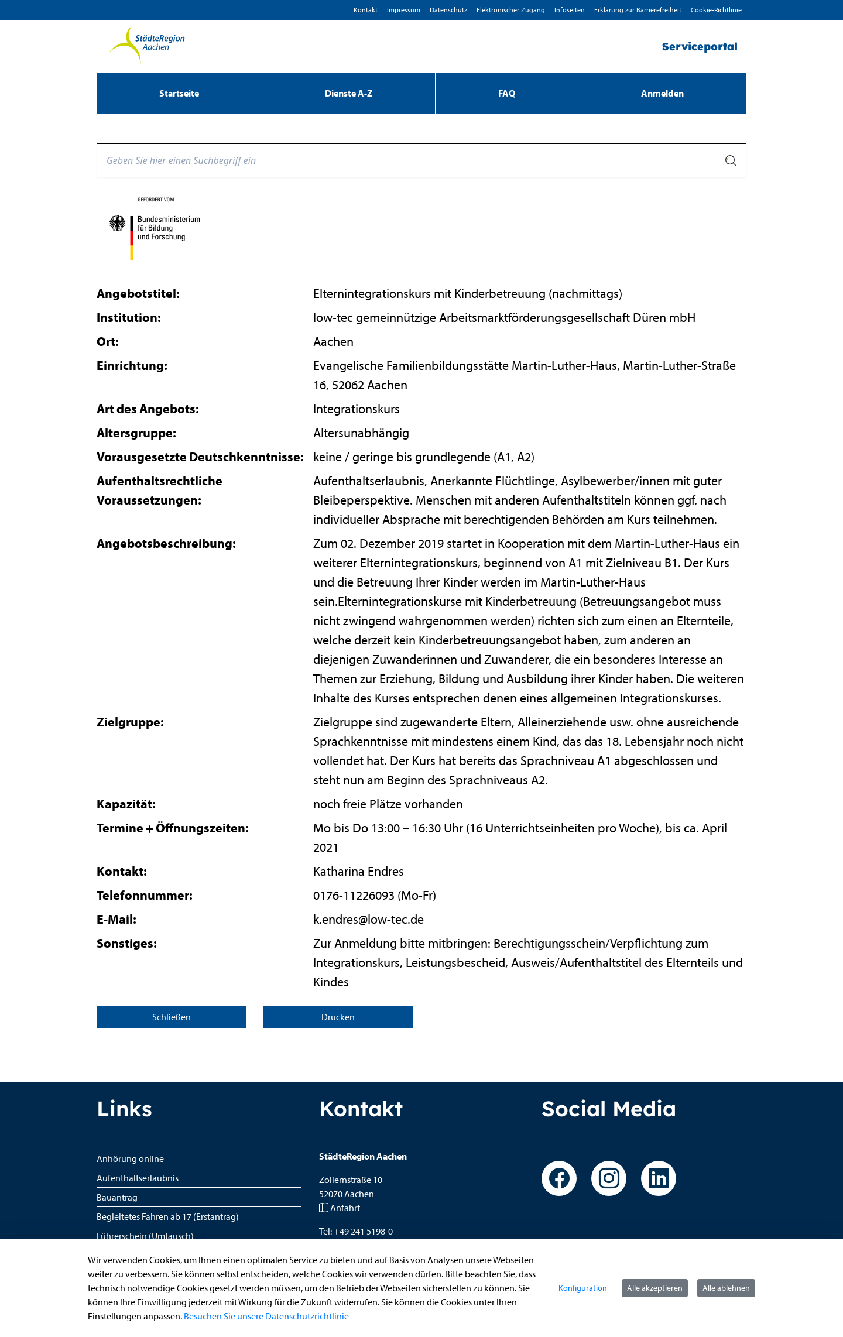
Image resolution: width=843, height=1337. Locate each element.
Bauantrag (117, 1197)
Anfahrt (345, 1207)
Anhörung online (130, 1158)
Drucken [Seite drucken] (338, 1017)
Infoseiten (569, 9)
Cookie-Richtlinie (716, 9)
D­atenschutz (448, 9)
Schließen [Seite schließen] (171, 1017)
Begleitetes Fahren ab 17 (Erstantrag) (168, 1216)
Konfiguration (582, 1288)
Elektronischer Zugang (511, 9)
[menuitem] (179, 93)
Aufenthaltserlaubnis (138, 1178)
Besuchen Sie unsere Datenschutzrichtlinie (266, 1316)
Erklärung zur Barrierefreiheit (637, 9)
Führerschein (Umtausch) (145, 1236)
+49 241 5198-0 (363, 1231)
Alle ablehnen (726, 1288)
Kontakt (366, 9)
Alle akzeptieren (655, 1288)
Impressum (403, 9)
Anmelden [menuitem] (662, 93)
